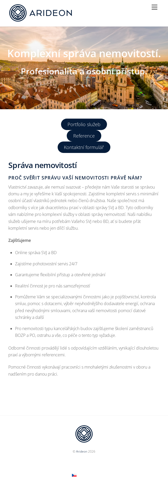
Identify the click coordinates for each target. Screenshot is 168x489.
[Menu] (154, 7)
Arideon (81, 451)
